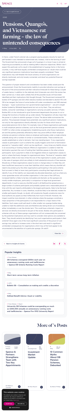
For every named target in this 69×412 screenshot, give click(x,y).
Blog (5, 48)
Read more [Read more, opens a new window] (16, 400)
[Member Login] (57, 3)
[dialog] (15, 399)
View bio (59, 233)
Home (5, 17)
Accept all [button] (9, 403)
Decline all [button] (21, 403)
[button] (15, 407)
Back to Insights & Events (12, 11)
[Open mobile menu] (66, 3)
